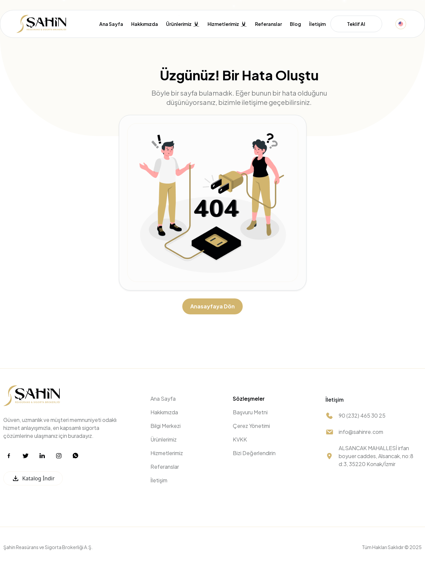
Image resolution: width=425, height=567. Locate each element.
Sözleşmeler (249, 398)
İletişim (317, 24)
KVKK (240, 439)
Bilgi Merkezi (165, 426)
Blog (295, 24)
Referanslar (268, 24)
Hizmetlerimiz (166, 453)
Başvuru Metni (250, 412)
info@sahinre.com (361, 431)
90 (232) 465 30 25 (362, 415)
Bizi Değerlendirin (254, 453)
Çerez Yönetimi (251, 426)
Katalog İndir (33, 478)
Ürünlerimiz (163, 439)
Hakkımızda (144, 24)
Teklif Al (356, 24)
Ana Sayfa (111, 24)
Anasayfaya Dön (212, 306)
